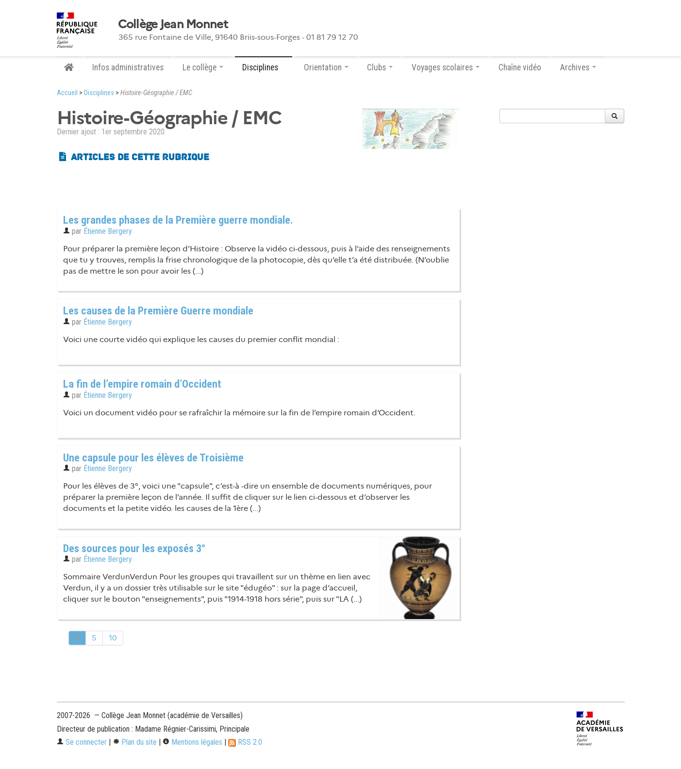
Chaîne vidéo (519, 67)
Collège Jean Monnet (173, 24)
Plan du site (135, 742)
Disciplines (99, 93)
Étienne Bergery (107, 231)
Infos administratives (128, 67)
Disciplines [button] (263, 67)
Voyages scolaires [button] (446, 67)
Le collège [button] (203, 67)
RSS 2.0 (245, 742)
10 (113, 637)
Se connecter (82, 742)
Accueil (67, 93)
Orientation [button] (326, 67)
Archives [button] (578, 67)
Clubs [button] (380, 67)
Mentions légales (192, 742)
